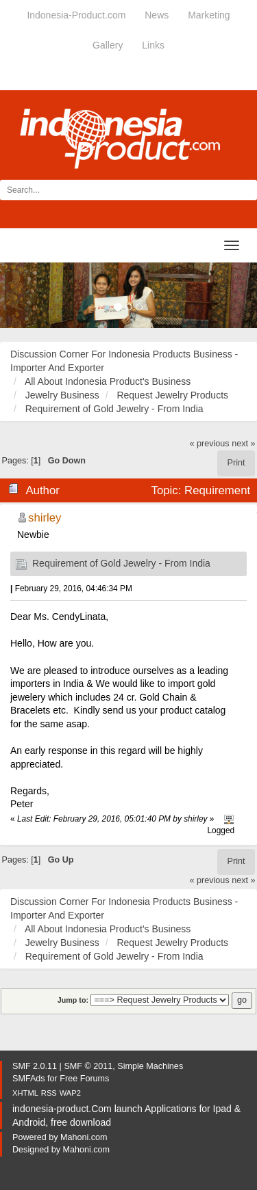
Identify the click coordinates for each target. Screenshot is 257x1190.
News (157, 15)
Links (153, 45)
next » (243, 443)
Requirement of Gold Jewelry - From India (121, 563)
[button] (19, 295)
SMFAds (28, 1078)
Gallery (108, 45)
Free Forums (84, 1078)
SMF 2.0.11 (34, 1066)
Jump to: (73, 1000)
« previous (210, 443)
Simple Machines (150, 1066)
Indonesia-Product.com (76, 15)
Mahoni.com (84, 1137)
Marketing (209, 15)
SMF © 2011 (88, 1066)
